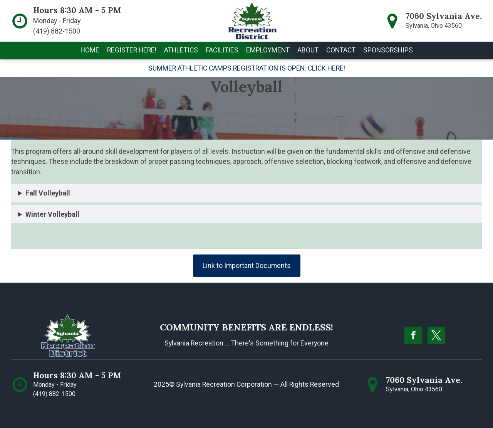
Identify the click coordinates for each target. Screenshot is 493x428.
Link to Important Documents (247, 266)
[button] (131, 50)
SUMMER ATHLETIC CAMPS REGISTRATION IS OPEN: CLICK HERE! (246, 68)
